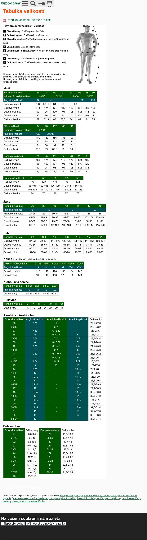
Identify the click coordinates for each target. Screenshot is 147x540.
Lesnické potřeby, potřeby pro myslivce (98, 498)
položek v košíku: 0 (50, 3)
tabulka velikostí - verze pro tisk (27, 20)
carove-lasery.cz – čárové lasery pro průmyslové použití (44, 498)
